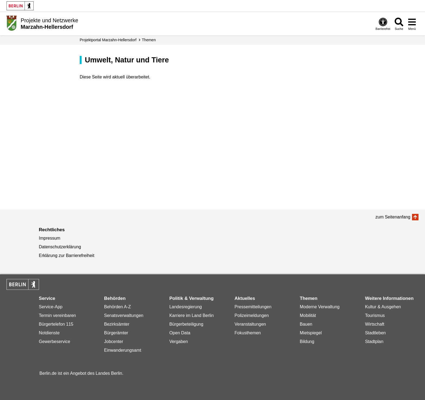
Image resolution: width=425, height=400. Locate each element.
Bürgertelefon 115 (56, 324)
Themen (149, 40)
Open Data (179, 333)
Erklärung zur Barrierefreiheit (66, 255)
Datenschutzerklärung (60, 247)
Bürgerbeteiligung (186, 324)
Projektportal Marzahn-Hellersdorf (108, 40)
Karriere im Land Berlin (191, 315)
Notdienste (49, 333)
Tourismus (375, 315)
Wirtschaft (374, 324)
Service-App (50, 306)
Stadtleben (375, 333)
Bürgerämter (116, 333)
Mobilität (308, 315)
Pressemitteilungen (252, 306)
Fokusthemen (247, 333)
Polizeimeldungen (251, 315)
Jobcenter (113, 341)
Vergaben (178, 341)
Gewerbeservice (54, 341)
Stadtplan (374, 341)
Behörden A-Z (117, 306)
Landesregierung (185, 306)
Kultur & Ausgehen (383, 306)
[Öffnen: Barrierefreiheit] (383, 24)
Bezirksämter (116, 324)
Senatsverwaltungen (123, 315)
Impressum (49, 238)
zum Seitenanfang (392, 217)
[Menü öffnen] (411, 24)
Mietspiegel (311, 333)
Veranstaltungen (250, 324)
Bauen (306, 324)
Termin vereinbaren (57, 315)
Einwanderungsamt (122, 350)
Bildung (307, 341)
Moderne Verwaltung (320, 306)
